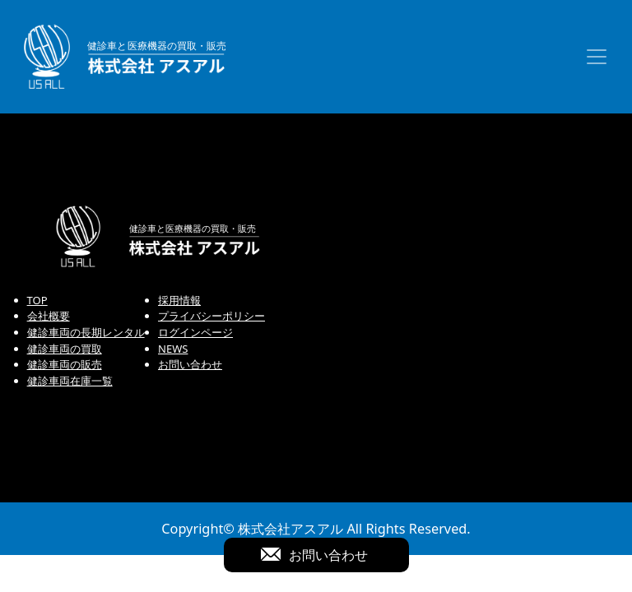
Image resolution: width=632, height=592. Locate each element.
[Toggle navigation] (596, 56)
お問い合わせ (190, 364)
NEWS (173, 348)
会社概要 (48, 315)
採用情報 (179, 300)
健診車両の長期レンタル (86, 332)
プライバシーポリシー (211, 315)
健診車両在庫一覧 (70, 380)
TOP (37, 300)
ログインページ (195, 332)
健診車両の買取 (64, 348)
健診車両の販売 (64, 364)
